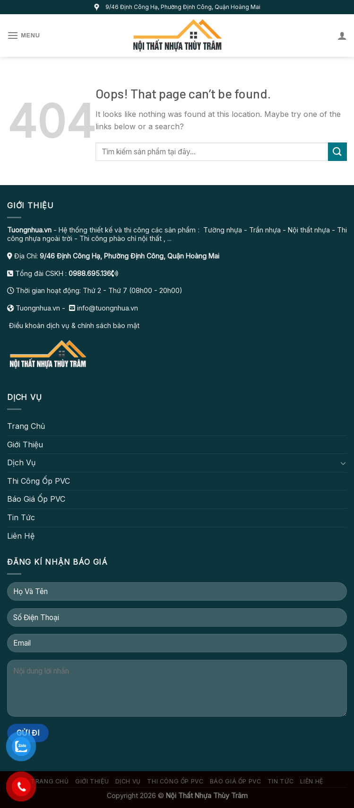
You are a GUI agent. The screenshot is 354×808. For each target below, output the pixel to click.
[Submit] (337, 151)
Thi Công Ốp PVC (38, 481)
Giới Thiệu (25, 444)
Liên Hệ (21, 536)
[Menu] (23, 35)
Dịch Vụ (21, 462)
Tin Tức (21, 517)
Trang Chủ (26, 426)
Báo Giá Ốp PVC (36, 499)
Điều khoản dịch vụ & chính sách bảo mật (73, 325)
